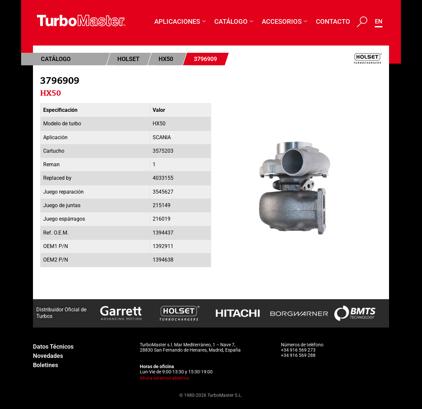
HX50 (166, 58)
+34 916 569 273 (298, 350)
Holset (128, 58)
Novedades (48, 355)
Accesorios (284, 21)
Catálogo (233, 21)
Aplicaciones (180, 21)
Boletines (45, 365)
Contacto (333, 21)
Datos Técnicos (53, 346)
